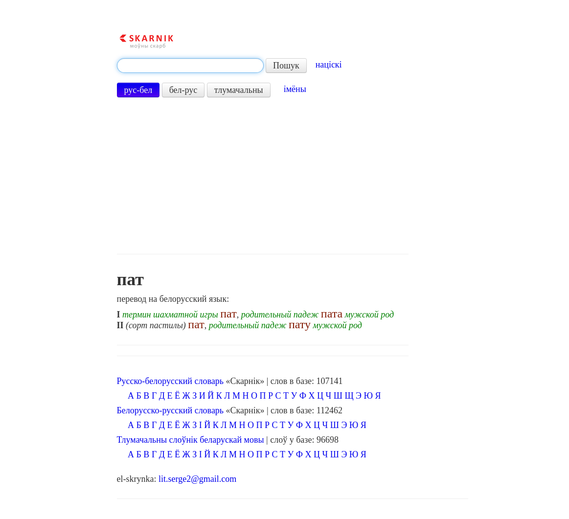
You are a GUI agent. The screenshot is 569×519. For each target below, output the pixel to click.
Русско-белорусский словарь (170, 381)
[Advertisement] (263, 175)
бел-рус (183, 90)
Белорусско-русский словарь (170, 410)
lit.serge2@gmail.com (197, 479)
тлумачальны (238, 90)
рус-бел (138, 90)
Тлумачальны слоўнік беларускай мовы (190, 440)
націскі (329, 64)
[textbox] (190, 65)
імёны (295, 89)
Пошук (286, 65)
